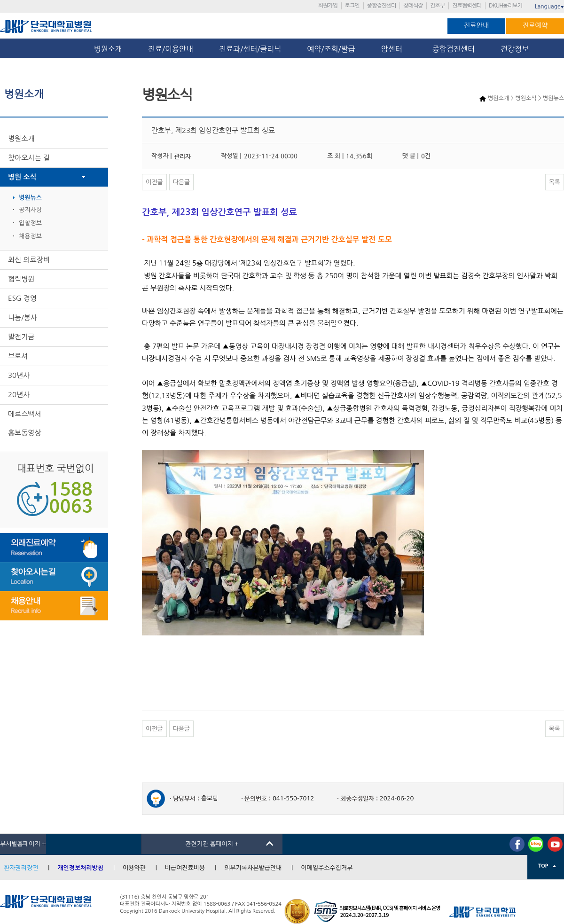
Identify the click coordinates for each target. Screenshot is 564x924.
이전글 (154, 182)
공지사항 (30, 210)
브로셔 (18, 356)
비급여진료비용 (185, 868)
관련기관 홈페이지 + (212, 844)
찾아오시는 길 (29, 157)
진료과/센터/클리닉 (250, 49)
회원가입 (327, 5)
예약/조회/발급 (331, 49)
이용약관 (134, 868)
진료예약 (535, 25)
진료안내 (476, 25)
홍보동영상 (24, 432)
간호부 (437, 5)
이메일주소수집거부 (326, 868)
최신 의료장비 (29, 259)
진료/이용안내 (170, 49)
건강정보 (515, 49)
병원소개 (108, 49)
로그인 (352, 5)
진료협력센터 (466, 5)
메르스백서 (24, 413)
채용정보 (30, 236)
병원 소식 (22, 176)
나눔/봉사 (22, 317)
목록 (554, 182)
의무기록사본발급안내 (253, 868)
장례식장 (413, 5)
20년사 (19, 394)
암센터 (394, 49)
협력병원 (21, 278)
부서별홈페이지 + (23, 844)
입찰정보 (30, 223)
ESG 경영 (22, 298)
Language (549, 6)
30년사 (19, 375)
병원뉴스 (30, 198)
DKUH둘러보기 (505, 5)
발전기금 (21, 336)
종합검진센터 (381, 5)
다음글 (181, 182)
